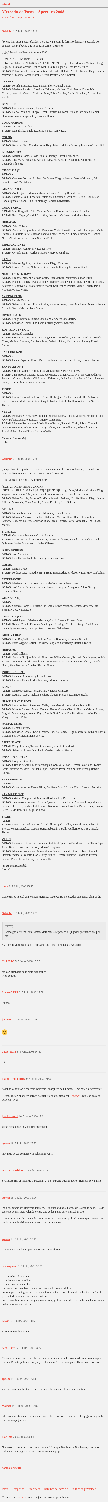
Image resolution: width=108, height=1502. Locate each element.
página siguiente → (13, 1467)
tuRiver (6, 3)
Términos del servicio (55, 1488)
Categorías (18, 1488)
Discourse (21, 1497)
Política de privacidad (83, 1488)
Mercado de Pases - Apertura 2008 (33, 11)
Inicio (5, 1488)
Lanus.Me (76, 1095)
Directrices (33, 1488)
